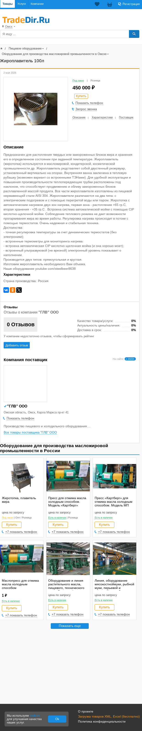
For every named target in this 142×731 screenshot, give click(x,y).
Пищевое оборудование (25, 48)
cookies (35, 715)
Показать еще (70, 626)
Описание (79, 117)
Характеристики (102, 117)
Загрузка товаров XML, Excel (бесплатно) (109, 716)
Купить (11, 524)
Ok (57, 719)
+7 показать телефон (21, 532)
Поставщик (126, 117)
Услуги (21, 3)
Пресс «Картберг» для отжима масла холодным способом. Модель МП (113, 501)
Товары (8, 3)
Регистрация (131, 4)
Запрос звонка (86, 109)
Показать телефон (89, 103)
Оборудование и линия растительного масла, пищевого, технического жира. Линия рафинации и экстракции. (68, 588)
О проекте (85, 711)
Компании (37, 3)
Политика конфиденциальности (102, 721)
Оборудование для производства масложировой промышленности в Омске (54, 54)
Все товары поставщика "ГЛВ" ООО (30, 432)
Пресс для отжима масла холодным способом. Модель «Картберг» (67, 501)
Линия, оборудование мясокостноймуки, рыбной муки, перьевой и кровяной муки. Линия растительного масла (114, 588)
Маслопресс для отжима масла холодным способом (20, 584)
